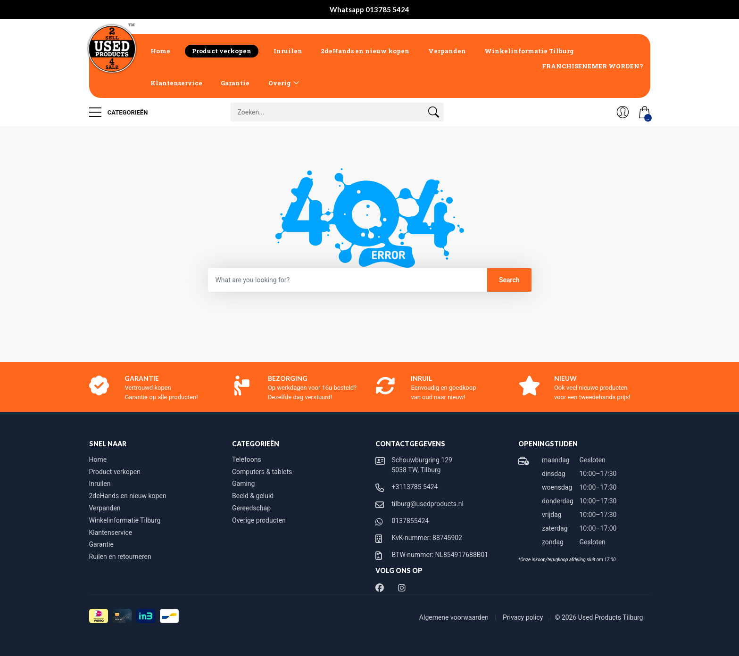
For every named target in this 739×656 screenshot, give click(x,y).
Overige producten (259, 520)
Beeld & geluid (253, 496)
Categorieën (118, 112)
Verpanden (447, 51)
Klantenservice (176, 83)
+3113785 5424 (415, 487)
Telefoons (246, 459)
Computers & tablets (262, 472)
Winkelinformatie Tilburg (529, 51)
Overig (279, 83)
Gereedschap (251, 508)
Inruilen (288, 51)
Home (160, 51)
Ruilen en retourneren (120, 556)
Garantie (235, 83)
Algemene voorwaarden (454, 617)
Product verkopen (221, 51)
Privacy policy (524, 617)
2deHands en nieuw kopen (365, 51)
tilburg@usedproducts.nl (428, 504)
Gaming (243, 483)
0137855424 (410, 521)
